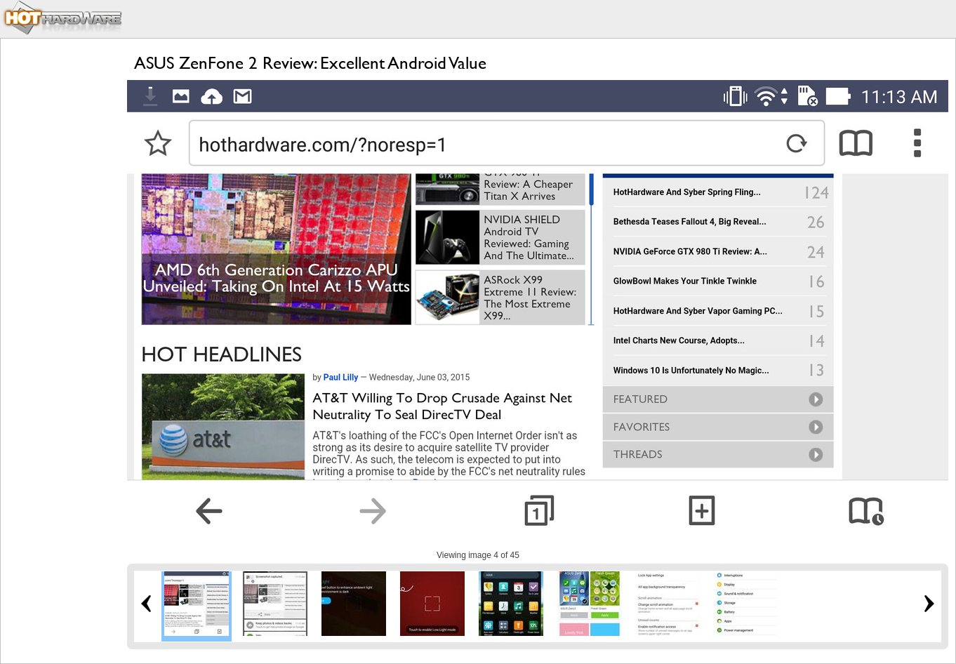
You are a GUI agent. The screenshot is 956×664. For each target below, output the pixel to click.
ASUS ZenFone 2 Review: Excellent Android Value (310, 63)
